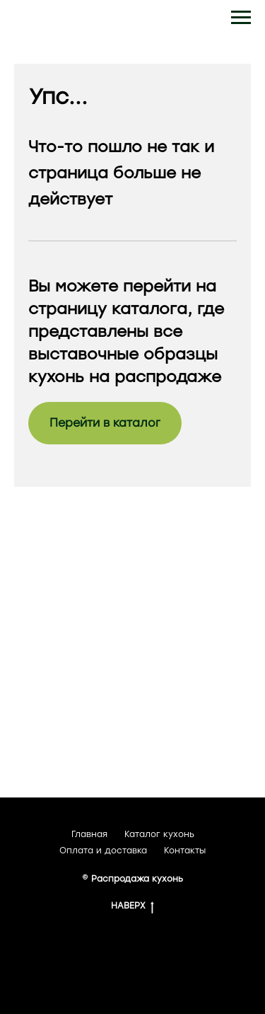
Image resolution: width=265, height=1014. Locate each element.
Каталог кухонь (159, 834)
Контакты (185, 850)
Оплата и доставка (103, 850)
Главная (89, 834)
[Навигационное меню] (241, 18)
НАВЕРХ (132, 906)
